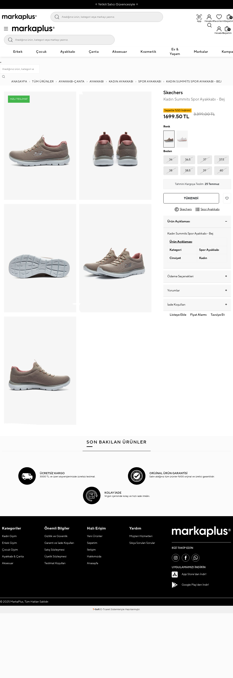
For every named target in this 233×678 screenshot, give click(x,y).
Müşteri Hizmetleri (140, 536)
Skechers (173, 93)
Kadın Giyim (9, 536)
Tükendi (191, 198)
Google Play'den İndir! (190, 585)
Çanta (94, 52)
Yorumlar (197, 291)
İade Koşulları (197, 305)
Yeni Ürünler (94, 536)
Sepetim (92, 543)
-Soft (96, 609)
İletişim (91, 550)
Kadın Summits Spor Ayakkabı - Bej (194, 81)
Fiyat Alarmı (198, 315)
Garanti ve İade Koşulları (59, 543)
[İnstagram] (176, 558)
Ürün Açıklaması (197, 221)
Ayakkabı (67, 52)
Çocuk (41, 52)
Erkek (18, 52)
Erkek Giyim (9, 543)
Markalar (201, 52)
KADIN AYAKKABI (121, 81)
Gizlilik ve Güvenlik (55, 536)
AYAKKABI (97, 81)
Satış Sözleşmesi (54, 550)
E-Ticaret (105, 609)
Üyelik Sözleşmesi (55, 556)
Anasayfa (19, 81)
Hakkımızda (94, 556)
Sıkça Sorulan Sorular (142, 543)
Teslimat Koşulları (54, 563)
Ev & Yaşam (175, 51)
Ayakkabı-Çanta (72, 81)
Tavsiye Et (218, 315)
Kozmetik (148, 52)
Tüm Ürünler (43, 81)
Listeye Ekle (178, 315)
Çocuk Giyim (10, 550)
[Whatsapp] (196, 558)
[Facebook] (186, 558)
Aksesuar (119, 52)
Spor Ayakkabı (149, 81)
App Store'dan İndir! (189, 574)
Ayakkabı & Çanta (13, 556)
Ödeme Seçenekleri (197, 276)
